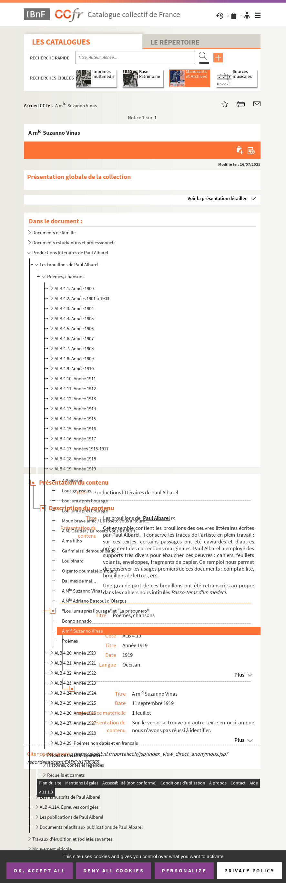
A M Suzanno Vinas (82, 590)
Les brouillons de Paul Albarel (69, 264)
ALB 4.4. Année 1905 (74, 318)
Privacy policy (249, 870)
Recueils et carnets (66, 775)
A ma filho (72, 541)
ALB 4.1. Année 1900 (74, 288)
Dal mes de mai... (79, 581)
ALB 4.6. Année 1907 (74, 338)
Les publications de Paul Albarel (71, 817)
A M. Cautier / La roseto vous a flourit (98, 531)
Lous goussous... (78, 491)
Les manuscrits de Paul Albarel (70, 797)
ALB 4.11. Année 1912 (75, 388)
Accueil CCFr (37, 105)
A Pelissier (72, 481)
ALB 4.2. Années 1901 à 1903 (82, 298)
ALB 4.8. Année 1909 (74, 358)
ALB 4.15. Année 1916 (75, 429)
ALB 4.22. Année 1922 (75, 673)
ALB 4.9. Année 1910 (74, 368)
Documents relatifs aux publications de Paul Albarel (91, 827)
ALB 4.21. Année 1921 (75, 663)
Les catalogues (61, 42)
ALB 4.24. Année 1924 (75, 693)
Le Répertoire (174, 42)
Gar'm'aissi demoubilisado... (90, 551)
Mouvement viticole (52, 849)
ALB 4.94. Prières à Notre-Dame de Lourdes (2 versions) (101, 785)
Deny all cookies (113, 870)
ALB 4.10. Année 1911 (75, 378)
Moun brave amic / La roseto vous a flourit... (105, 521)
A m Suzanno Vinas (82, 630)
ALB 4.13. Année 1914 (75, 408)
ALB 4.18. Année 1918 (75, 459)
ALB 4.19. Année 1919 (75, 469)
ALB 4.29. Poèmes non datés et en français (96, 743)
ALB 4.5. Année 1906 (74, 328)
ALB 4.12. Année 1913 (75, 398)
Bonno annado (77, 621)
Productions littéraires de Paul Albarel (70, 252)
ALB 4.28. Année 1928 (75, 733)
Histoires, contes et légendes (75, 765)
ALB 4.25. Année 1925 (75, 703)
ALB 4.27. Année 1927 (75, 723)
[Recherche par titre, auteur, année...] (135, 57)
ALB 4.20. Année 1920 (75, 653)
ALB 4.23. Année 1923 (75, 683)
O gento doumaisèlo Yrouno (89, 571)
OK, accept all (39, 870)
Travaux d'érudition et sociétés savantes (72, 839)
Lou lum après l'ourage (85, 501)
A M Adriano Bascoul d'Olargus (94, 600)
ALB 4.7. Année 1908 (74, 348)
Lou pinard (73, 561)
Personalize (184, 870)
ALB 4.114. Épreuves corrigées (69, 807)
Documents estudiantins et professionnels (73, 242)
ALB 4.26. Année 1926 (75, 713)
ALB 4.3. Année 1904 (74, 308)
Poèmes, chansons (65, 276)
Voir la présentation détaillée (218, 198)
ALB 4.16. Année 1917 (75, 439)
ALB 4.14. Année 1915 (75, 418)
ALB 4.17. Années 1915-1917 (81, 449)
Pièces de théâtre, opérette (73, 755)
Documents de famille (54, 232)
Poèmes (70, 641)
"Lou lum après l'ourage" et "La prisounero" (105, 611)
